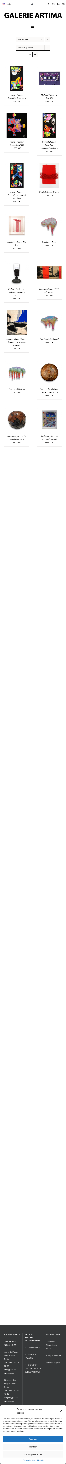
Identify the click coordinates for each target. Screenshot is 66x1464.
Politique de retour (53, 1355)
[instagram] (53, 4)
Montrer (25, 48)
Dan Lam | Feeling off (49, 339)
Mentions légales (53, 1362)
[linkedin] (58, 4)
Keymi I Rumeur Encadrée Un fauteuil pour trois (17, 195)
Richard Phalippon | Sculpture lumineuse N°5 (17, 292)
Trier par (23, 39)
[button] (61, 1411)
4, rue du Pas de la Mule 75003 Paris (11, 1355)
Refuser (33, 1447)
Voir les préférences (33, 1454)
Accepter (33, 1439)
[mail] (63, 4)
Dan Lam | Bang (49, 242)
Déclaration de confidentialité (33, 1460)
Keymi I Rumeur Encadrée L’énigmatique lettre (49, 145)
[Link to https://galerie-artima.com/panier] (32, 4)
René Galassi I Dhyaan (49, 192)
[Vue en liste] (35, 54)
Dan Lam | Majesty (17, 389)
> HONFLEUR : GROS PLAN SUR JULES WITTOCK (33, 1368)
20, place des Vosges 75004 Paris (10, 1383)
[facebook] (48, 4)
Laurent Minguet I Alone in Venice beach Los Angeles (16, 342)
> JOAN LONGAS (33, 1347)
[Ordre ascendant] (47, 39)
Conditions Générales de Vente (51, 1345)
